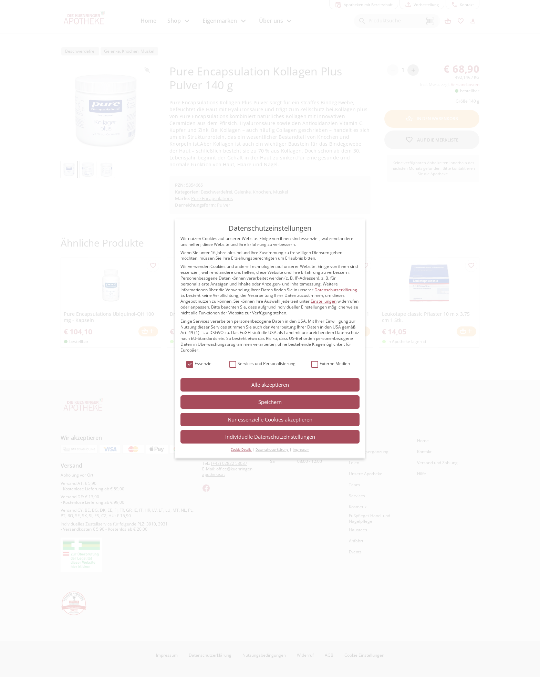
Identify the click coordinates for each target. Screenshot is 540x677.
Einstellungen (323, 301)
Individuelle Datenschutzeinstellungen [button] (270, 436)
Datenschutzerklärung (335, 290)
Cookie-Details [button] (241, 449)
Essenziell (200, 364)
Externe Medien (330, 364)
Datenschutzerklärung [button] (272, 449)
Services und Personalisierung (262, 364)
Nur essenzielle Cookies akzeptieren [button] (270, 419)
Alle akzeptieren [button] (270, 384)
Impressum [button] (301, 449)
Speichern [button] (270, 401)
